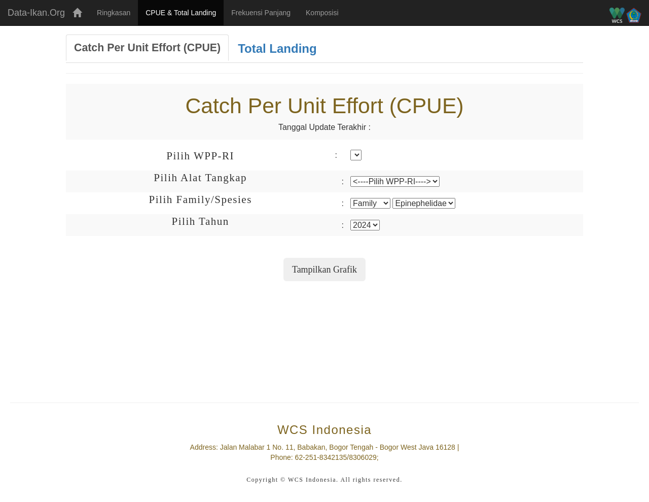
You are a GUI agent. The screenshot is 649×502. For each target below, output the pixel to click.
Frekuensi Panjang (261, 13)
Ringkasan (113, 13)
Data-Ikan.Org (36, 13)
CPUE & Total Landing (185, 12)
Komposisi (322, 13)
